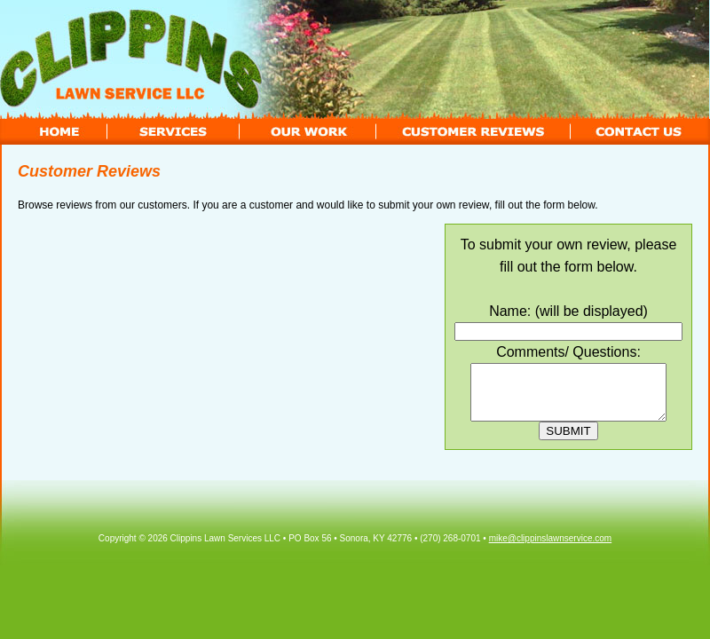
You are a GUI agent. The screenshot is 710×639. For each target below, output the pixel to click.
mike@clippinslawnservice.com (550, 549)
